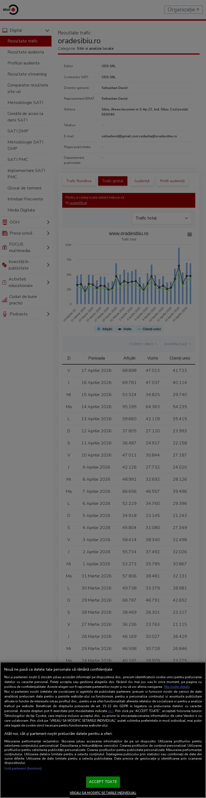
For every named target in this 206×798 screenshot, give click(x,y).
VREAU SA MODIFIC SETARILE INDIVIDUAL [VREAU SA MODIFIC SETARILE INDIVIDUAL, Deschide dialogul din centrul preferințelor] (103, 793)
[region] (103, 730)
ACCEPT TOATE (103, 781)
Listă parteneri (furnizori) (23, 768)
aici (110, 711)
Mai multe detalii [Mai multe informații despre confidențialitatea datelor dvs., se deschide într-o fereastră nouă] (177, 687)
